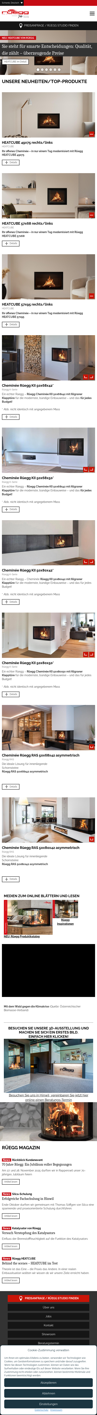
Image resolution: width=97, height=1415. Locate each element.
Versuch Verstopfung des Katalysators (28, 1233)
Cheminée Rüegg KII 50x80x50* (28, 663)
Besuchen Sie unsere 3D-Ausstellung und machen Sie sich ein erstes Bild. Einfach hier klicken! (48, 1032)
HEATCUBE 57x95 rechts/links (27, 304)
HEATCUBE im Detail (15, 61)
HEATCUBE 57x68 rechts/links (27, 223)
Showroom (48, 1334)
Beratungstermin (48, 1343)
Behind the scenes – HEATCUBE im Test (30, 1263)
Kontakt (48, 1325)
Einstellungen (48, 1404)
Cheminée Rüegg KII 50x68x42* (28, 385)
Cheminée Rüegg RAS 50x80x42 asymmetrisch (40, 848)
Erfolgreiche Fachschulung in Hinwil (28, 1199)
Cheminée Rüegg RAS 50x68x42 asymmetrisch (40, 755)
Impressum (56, 1410)
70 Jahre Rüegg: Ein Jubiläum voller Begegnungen (37, 1165)
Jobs (48, 1316)
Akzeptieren (48, 1382)
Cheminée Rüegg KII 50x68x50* (28, 478)
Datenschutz (41, 1410)
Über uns (48, 1307)
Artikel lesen (10, 1181)
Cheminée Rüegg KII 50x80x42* (28, 570)
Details (10, 162)
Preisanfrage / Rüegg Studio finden (48, 25)
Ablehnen (48, 1393)
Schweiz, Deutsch (10, 3)
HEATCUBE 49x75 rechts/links (27, 142)
